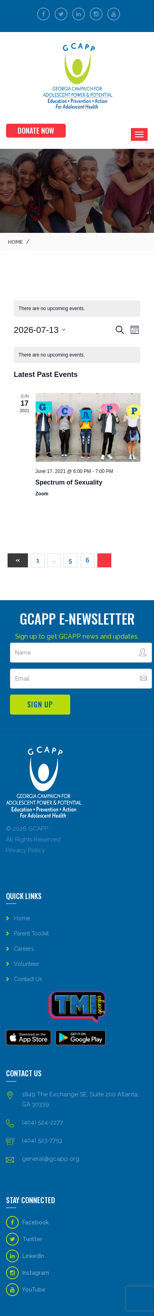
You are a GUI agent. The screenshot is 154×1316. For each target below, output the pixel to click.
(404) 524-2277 (42, 1122)
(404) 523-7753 (42, 1140)
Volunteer (26, 964)
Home (15, 242)
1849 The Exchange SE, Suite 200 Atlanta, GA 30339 (80, 1099)
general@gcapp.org (50, 1158)
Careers (24, 948)
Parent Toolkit (31, 933)
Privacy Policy (25, 850)
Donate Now (36, 130)
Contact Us (28, 979)
